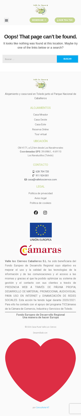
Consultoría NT (42, 407)
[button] (6, 20)
